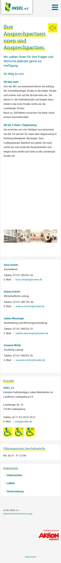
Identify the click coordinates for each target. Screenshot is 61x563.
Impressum (8, 513)
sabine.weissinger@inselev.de (31, 333)
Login (30, 513)
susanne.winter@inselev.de (30, 360)
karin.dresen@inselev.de (28, 279)
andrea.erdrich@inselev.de (29, 306)
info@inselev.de (23, 421)
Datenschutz (20, 513)
